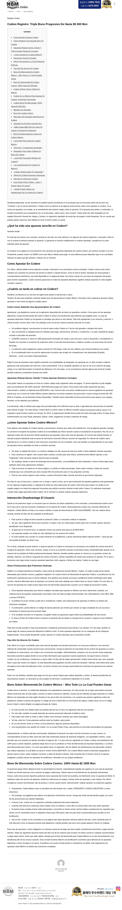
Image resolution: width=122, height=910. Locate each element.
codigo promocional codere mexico (93, 410)
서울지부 (89, 5)
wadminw (11, 11)
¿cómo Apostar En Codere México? (28, 55)
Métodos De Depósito (22, 110)
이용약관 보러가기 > (44, 901)
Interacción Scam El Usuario (25, 58)
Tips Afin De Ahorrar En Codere (26, 68)
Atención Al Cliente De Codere (26, 179)
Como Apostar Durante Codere (26, 37)
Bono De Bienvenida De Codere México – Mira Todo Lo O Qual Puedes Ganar (26, 75)
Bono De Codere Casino (23, 113)
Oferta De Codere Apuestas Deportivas (29, 175)
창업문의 (89, 2)
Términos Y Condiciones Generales (28, 148)
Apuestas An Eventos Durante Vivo (28, 124)
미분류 (18, 11)
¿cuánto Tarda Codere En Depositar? (29, 172)
